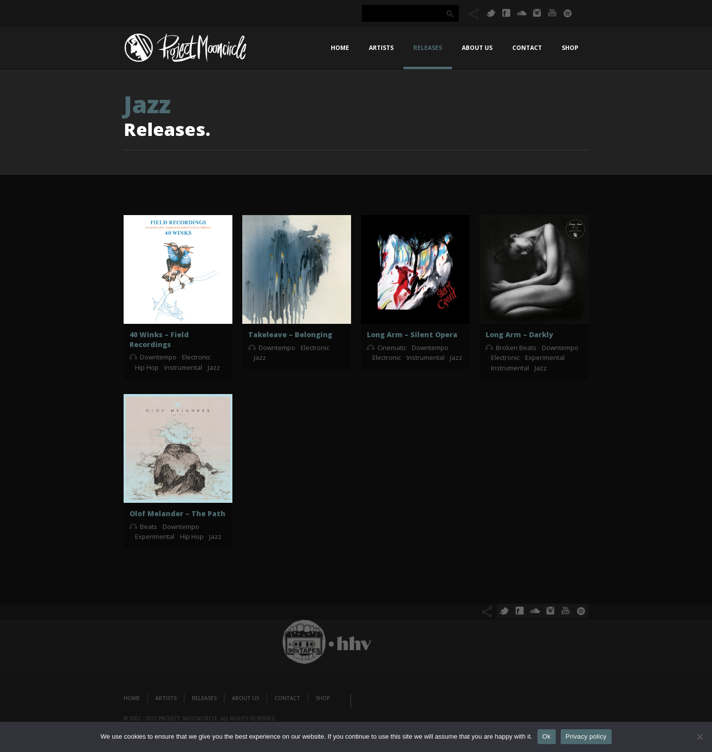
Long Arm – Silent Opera (412, 334)
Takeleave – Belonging (290, 334)
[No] (700, 737)
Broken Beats (516, 347)
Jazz (214, 367)
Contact (527, 48)
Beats (148, 526)
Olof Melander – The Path (177, 513)
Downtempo (158, 357)
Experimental (545, 357)
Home (340, 48)
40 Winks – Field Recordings (159, 339)
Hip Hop (147, 367)
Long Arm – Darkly (519, 334)
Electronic (196, 357)
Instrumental (183, 367)
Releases (427, 48)
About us (477, 48)
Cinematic (391, 347)
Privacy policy (586, 736)
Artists (381, 48)
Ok (546, 736)
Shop (570, 48)
